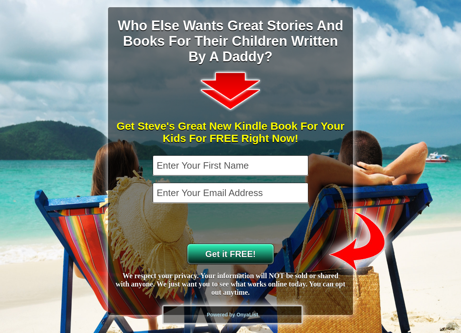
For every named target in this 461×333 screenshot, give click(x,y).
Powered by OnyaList (232, 315)
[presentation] (231, 224)
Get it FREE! (230, 254)
